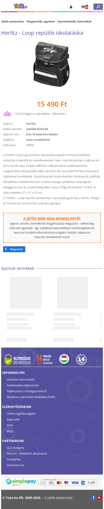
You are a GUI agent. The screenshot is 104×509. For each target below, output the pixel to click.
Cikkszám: (9, 145)
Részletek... (59, 114)
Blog (9, 431)
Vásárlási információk (21, 379)
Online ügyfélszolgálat (21, 414)
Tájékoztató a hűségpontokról (27, 391)
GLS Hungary (15, 448)
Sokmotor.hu (15, 465)
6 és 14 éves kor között (42, 134)
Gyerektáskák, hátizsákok (75, 21)
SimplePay (14, 459)
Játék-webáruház (13, 21)
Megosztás (16, 249)
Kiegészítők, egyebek (41, 21)
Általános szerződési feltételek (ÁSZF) (31, 397)
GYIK (10, 425)
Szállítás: (8, 140)
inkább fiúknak (37, 129)
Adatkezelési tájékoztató (23, 385)
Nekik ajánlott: (12, 129)
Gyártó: (8, 123)
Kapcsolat (13, 419)
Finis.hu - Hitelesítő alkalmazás (27, 453)
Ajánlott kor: (11, 134)
